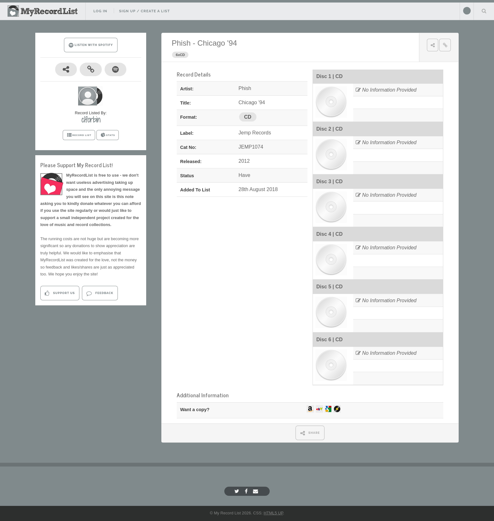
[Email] (256, 491)
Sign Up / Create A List (144, 11)
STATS (107, 135)
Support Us (60, 293)
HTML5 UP (273, 513)
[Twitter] (237, 491)
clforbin (90, 120)
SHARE (310, 433)
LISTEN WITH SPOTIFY (91, 45)
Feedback (99, 293)
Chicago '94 (217, 43)
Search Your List (484, 11)
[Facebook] (247, 491)
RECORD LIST (78, 135)
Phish (181, 43)
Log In (100, 11)
